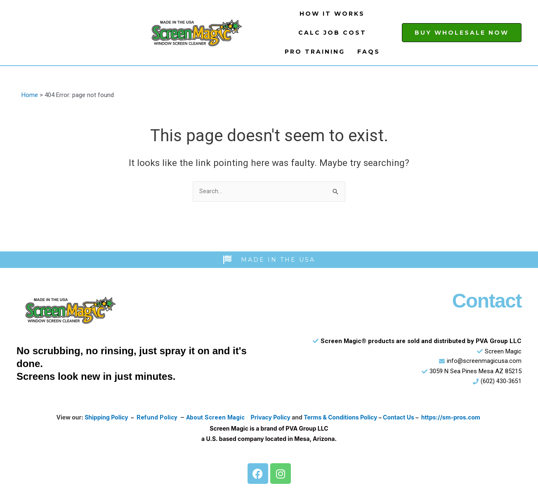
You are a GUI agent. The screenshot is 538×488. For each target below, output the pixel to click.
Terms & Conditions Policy (341, 417)
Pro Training (315, 51)
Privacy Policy (272, 417)
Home (29, 95)
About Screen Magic (216, 418)
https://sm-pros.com (451, 417)
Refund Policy (156, 418)
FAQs (368, 51)
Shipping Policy (105, 417)
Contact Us (399, 417)
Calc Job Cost (332, 32)
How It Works (332, 13)
